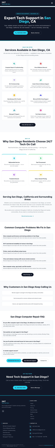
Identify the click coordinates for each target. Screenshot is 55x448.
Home (31, 403)
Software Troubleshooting (8, 430)
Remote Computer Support (9, 426)
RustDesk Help (33, 412)
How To (31, 416)
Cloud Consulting (6, 434)
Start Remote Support (30, 360)
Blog (31, 414)
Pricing (31, 407)
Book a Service (35, 33)
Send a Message (35, 387)
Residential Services (14, 360)
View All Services (27, 124)
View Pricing (27, 274)
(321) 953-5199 (20, 33)
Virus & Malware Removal (8, 428)
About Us (32, 405)
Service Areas (33, 410)
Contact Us (43, 360)
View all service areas (27, 216)
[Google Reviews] (3, 411)
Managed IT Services (7, 436)
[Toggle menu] (52, 3)
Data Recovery (6, 432)
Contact (31, 418)
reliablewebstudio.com (48, 445)
